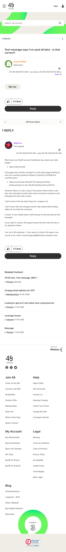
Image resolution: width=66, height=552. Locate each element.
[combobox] (33, 23)
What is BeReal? (12, 503)
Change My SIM (39, 411)
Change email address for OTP (20, 290)
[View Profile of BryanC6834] (20, 61)
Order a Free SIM (12, 383)
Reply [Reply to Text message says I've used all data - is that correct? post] (33, 108)
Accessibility (38, 460)
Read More (9, 514)
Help (56, 6)
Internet (6, 38)
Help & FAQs (38, 383)
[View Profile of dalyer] (57, 74)
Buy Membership (12, 437)
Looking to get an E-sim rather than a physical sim (29, 303)
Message (9, 328)
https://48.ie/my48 (17, 167)
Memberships (13, 294)
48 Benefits (10, 394)
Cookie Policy (38, 466)
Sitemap (36, 437)
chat (18, 235)
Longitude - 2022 (12, 497)
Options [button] (62, 39)
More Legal (37, 477)
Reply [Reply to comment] (33, 256)
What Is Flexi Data (12, 417)
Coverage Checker (41, 417)
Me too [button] (12, 86)
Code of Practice (40, 449)
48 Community (11, 6)
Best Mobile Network (14, 508)
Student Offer (11, 400)
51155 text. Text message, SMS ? (21, 277)
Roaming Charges (40, 400)
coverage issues (13, 315)
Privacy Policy (39, 454)
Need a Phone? (11, 423)
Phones (10, 282)
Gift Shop (9, 454)
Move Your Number (13, 449)
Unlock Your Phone (41, 406)
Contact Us (37, 394)
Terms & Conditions (41, 443)
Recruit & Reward (12, 443)
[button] (8, 101)
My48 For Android (12, 466)
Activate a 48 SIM (12, 389)
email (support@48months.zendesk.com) (40, 235)
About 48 (9, 411)
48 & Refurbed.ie (12, 491)
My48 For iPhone (12, 460)
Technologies (38, 471)
